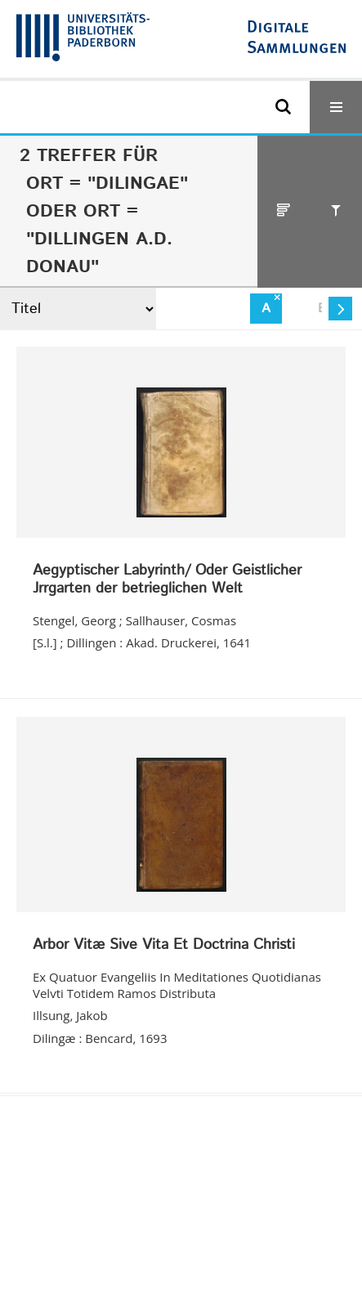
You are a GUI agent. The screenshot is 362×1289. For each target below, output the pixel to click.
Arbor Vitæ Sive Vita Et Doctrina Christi (164, 946)
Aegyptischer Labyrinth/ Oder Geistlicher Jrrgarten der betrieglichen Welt (167, 580)
